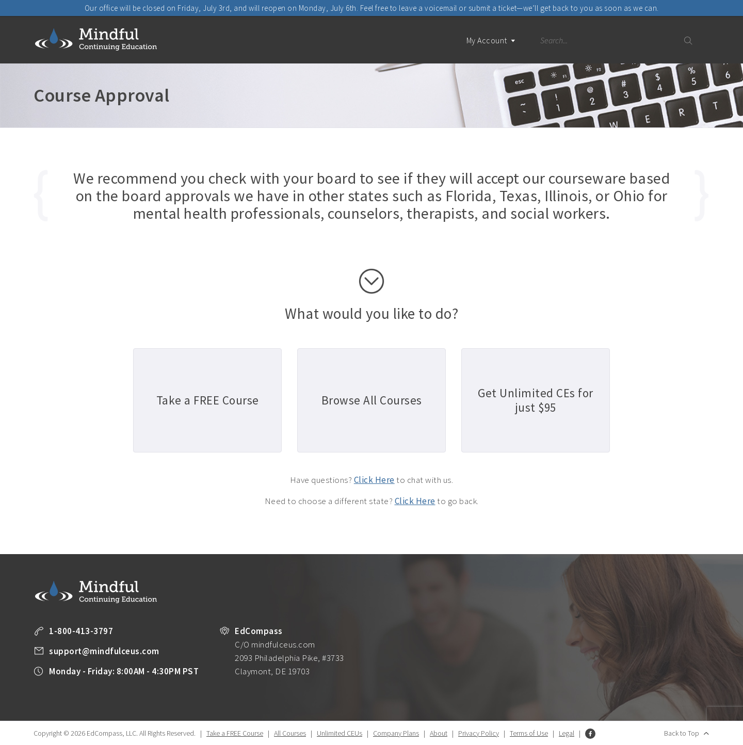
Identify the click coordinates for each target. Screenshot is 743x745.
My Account (491, 49)
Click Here (374, 479)
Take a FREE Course (234, 733)
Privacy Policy (478, 733)
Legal (566, 733)
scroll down (371, 281)
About (438, 733)
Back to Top (681, 733)
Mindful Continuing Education (96, 39)
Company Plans (396, 733)
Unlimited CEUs (339, 733)
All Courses (290, 733)
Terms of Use (529, 733)
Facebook (590, 733)
